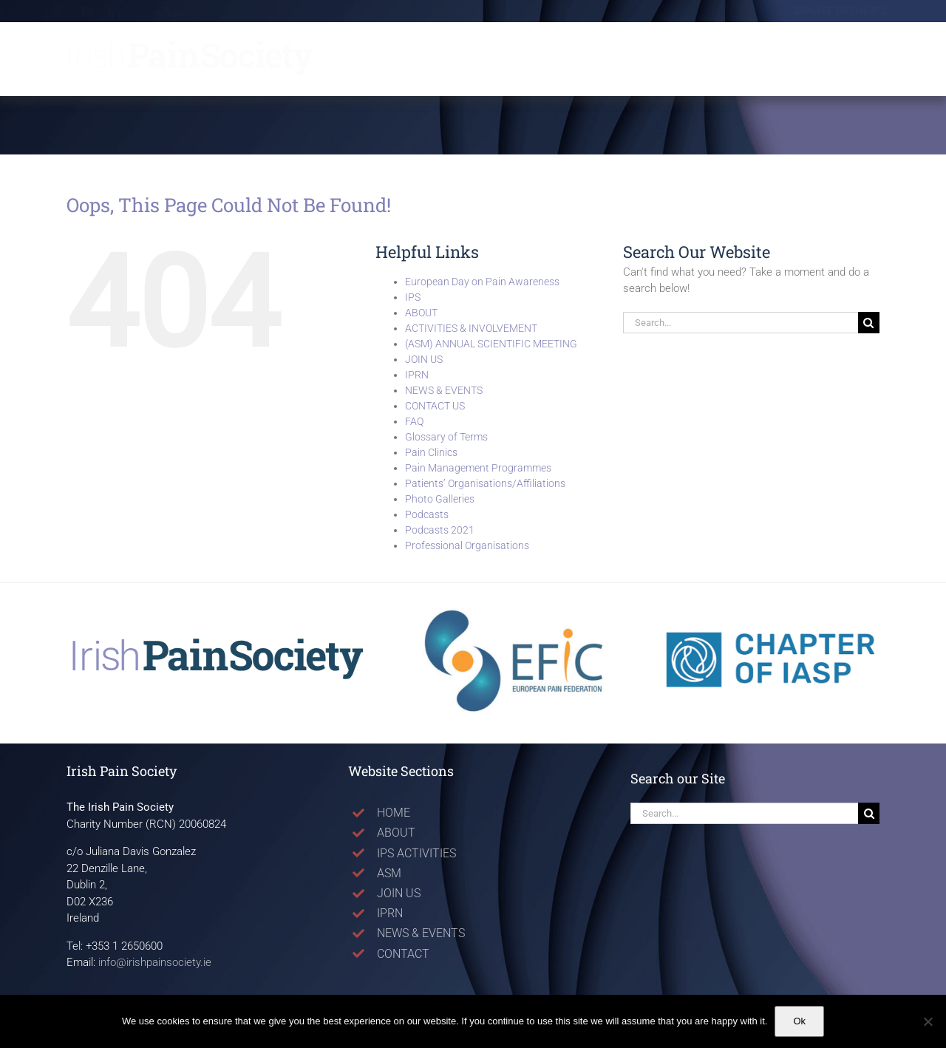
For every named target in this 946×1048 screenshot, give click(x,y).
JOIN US (424, 359)
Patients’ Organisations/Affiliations (485, 483)
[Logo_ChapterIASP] (774, 606)
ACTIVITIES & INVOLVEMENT (471, 328)
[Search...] (740, 322)
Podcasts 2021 (439, 530)
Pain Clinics (431, 452)
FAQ (414, 421)
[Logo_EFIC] (515, 612)
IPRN (417, 375)
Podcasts (427, 514)
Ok (799, 1021)
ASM (389, 873)
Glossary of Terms (446, 437)
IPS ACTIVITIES (416, 853)
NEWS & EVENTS (444, 390)
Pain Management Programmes (478, 468)
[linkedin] (125, 11)
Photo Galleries (439, 499)
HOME (393, 813)
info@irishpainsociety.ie (154, 962)
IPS (413, 297)
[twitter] (69, 11)
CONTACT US (435, 406)
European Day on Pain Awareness (482, 281)
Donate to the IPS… (831, 10)
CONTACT (403, 954)
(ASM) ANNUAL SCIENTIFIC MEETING (491, 344)
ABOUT (421, 313)
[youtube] (97, 11)
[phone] (181, 11)
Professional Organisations (467, 545)
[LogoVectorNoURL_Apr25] (213, 642)
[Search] (868, 322)
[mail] (153, 11)
